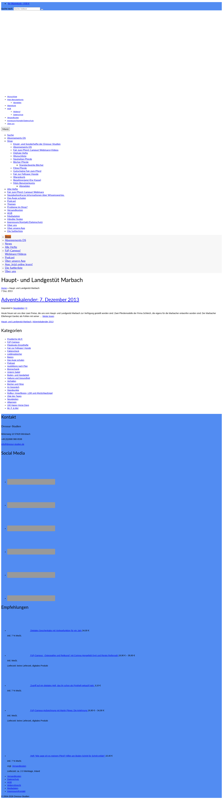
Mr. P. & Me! (13, 408)
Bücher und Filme (15, 384)
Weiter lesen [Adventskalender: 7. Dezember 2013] (48, 316)
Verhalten (11, 381)
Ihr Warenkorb (18, 3)
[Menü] (5, 129)
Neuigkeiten (18, 308)
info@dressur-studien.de (12, 444)
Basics (10, 357)
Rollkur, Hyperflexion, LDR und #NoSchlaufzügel (30, 393)
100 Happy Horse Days (18, 405)
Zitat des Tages (14, 396)
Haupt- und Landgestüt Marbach (16, 321)
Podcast (11, 363)
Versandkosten (19, 766)
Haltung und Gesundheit (18, 378)
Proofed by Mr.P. (15, 339)
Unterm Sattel (13, 372)
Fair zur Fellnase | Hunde (19, 348)
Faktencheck (13, 351)
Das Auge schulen (15, 360)
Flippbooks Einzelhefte (17, 345)
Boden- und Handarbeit (18, 375)
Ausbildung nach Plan (17, 366)
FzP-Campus (13, 342)
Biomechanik (13, 369)
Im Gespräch (13, 387)
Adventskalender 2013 (43, 321)
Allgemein (11, 402)
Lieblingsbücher (14, 354)
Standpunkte (13, 390)
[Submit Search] (42, 9)
